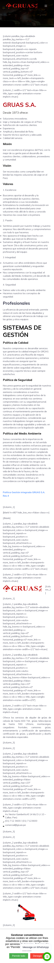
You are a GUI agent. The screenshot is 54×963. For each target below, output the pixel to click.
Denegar (37, 956)
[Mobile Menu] (45, 5)
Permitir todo (18, 956)
